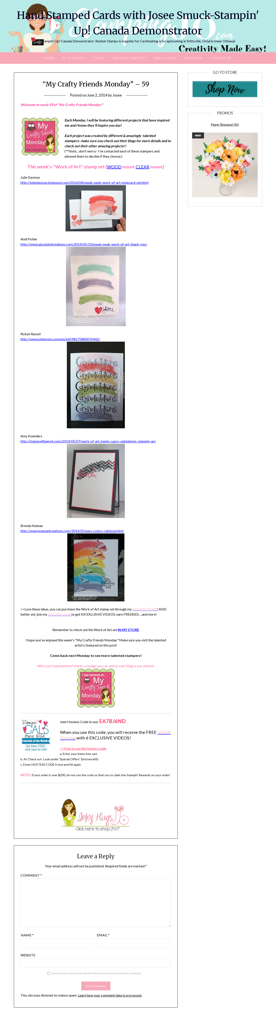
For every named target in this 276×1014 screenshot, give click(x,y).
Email (103, 935)
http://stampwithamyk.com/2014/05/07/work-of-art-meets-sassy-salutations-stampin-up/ (88, 441)
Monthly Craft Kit (130, 58)
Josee (117, 95)
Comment (31, 875)
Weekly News (165, 58)
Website (27, 955)
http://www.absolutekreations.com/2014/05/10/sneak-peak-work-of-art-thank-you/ (83, 244)
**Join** (98, 58)
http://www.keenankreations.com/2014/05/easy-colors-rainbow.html (72, 531)
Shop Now (193, 58)
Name (27, 935)
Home (50, 58)
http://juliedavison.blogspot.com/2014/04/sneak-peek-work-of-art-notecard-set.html (84, 182)
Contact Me (220, 58)
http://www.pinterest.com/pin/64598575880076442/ (60, 339)
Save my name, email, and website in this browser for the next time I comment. (96, 973)
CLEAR (142, 166)
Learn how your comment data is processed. (110, 995)
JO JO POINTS (73, 58)
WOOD (114, 166)
